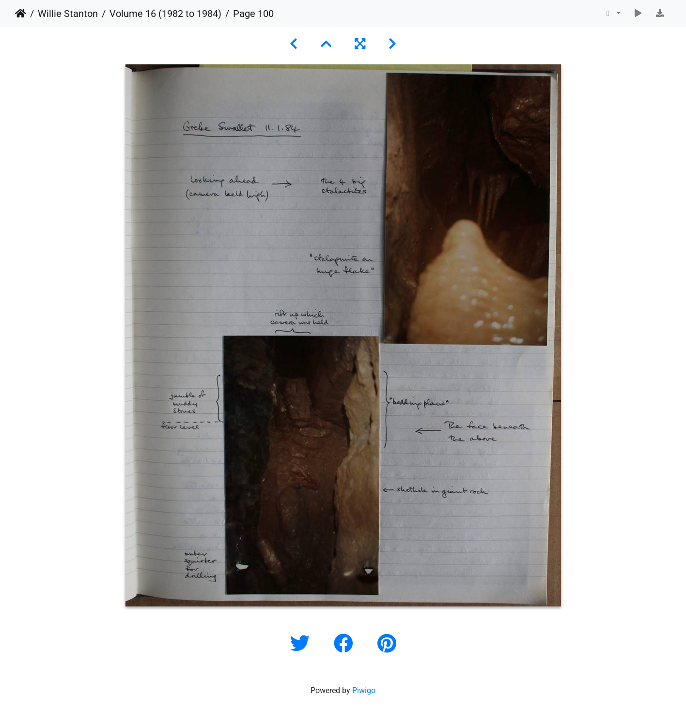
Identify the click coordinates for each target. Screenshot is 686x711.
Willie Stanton (68, 13)
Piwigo (363, 690)
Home (20, 13)
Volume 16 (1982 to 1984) (165, 13)
